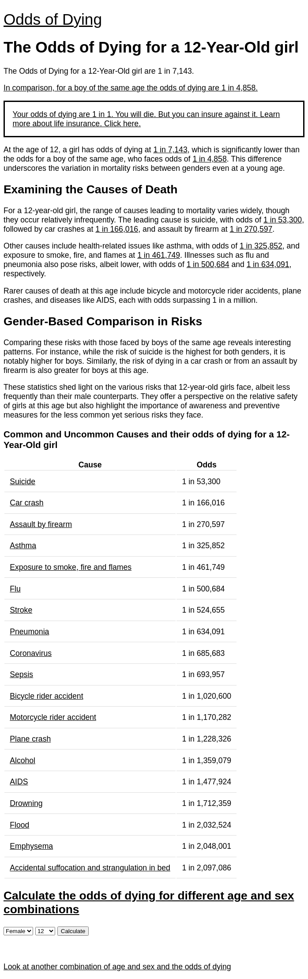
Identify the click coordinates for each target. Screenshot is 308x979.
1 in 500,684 (208, 264)
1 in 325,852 (261, 245)
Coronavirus (31, 653)
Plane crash (30, 738)
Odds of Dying (53, 19)
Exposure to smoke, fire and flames (70, 567)
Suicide (22, 481)
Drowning (26, 803)
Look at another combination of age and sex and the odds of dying (117, 966)
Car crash (26, 502)
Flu (15, 588)
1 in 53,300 (282, 219)
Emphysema (31, 846)
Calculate (73, 931)
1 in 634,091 (268, 264)
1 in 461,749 (158, 255)
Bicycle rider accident (46, 696)
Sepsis (21, 674)
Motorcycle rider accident (53, 717)
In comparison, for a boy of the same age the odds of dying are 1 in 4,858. (131, 87)
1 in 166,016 (116, 229)
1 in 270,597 (250, 229)
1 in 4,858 (209, 158)
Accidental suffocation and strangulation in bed (90, 867)
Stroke (21, 610)
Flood (19, 825)
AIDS (19, 781)
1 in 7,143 (170, 149)
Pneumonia (29, 631)
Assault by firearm (41, 524)
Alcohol (22, 760)
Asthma (23, 545)
